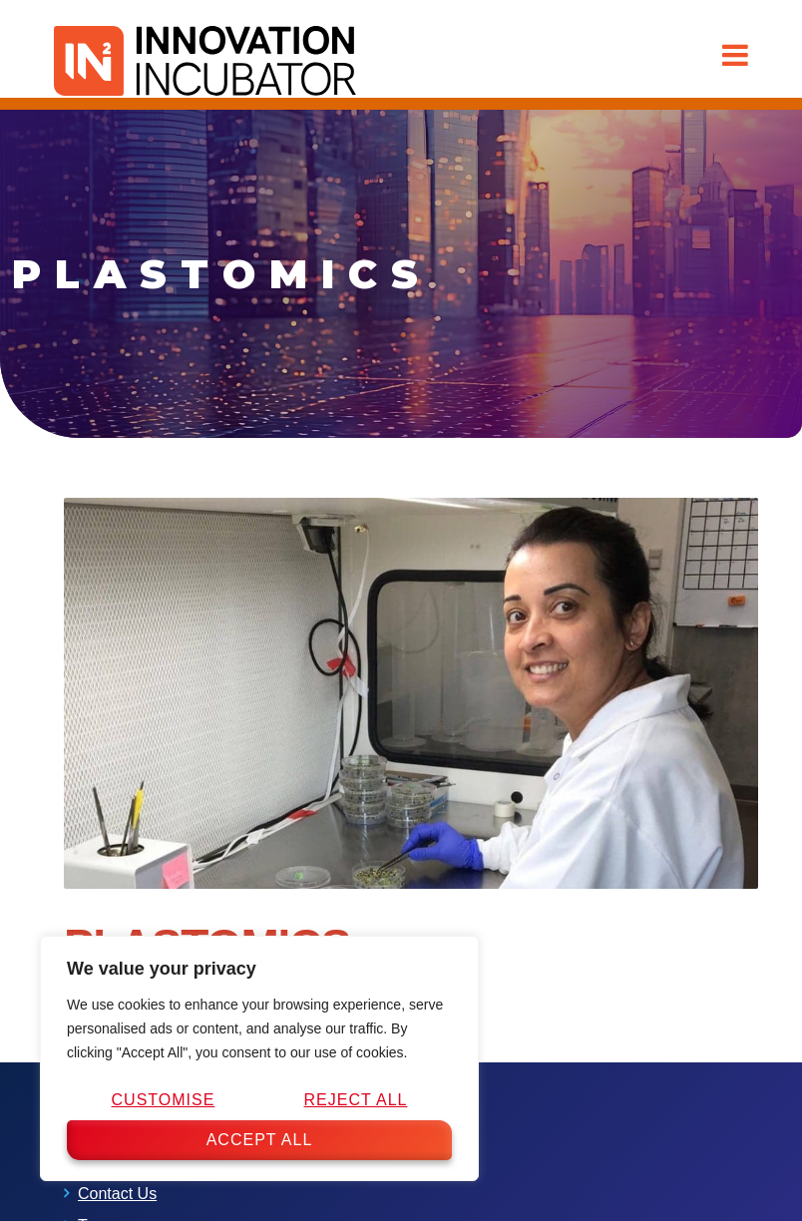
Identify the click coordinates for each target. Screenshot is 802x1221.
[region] (259, 1058)
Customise (163, 1099)
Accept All (259, 1139)
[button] (735, 55)
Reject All (355, 1099)
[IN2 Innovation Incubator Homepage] (205, 57)
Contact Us (117, 1194)
